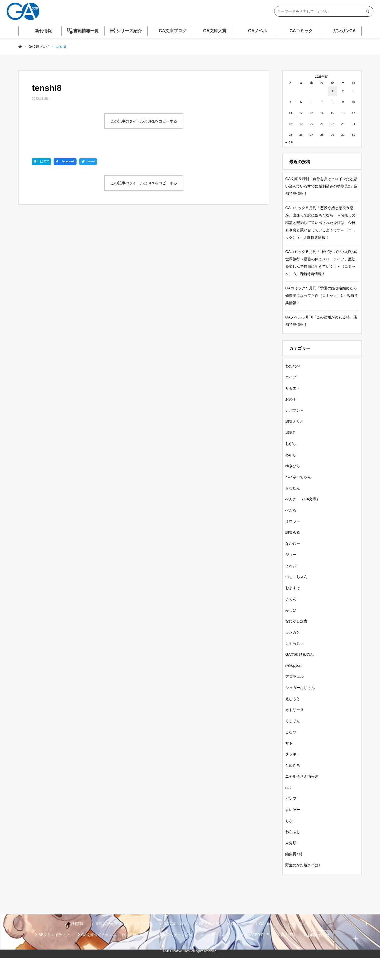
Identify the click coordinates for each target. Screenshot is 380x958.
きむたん (292, 488)
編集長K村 (293, 854)
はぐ (289, 787)
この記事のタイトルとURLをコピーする (144, 121)
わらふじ (292, 832)
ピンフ (290, 798)
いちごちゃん (296, 577)
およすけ (292, 588)
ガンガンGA (344, 31)
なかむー (292, 543)
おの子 (290, 399)
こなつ (290, 732)
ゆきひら (292, 466)
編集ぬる (292, 532)
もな (289, 821)
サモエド (292, 388)
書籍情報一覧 (86, 31)
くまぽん (292, 721)
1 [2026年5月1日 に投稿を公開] (332, 91)
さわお (290, 565)
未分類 (290, 843)
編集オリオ (294, 421)
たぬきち (292, 765)
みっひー (292, 610)
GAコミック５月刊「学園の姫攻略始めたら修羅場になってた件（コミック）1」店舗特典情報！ (321, 295)
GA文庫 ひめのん (299, 654)
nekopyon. (293, 665)
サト (289, 743)
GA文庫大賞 (214, 31)
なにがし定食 (296, 621)
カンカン (292, 632)
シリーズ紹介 (129, 31)
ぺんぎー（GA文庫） (302, 499)
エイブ (290, 377)
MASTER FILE (257, 935)
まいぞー (292, 809)
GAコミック (301, 31)
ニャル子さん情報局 (302, 776)
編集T (290, 432)
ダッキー (292, 754)
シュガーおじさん (300, 687)
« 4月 (289, 142)
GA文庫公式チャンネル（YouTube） (111, 935)
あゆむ (290, 455)
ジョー (290, 554)
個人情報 (288, 935)
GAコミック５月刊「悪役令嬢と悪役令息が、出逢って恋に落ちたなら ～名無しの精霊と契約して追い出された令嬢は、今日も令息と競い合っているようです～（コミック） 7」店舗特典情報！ (320, 223)
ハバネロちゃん (298, 477)
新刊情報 (43, 31)
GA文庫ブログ (172, 31)
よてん (290, 599)
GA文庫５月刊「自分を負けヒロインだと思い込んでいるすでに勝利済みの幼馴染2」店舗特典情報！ (321, 186)
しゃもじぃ (294, 643)
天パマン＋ (294, 410)
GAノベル (257, 31)
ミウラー (292, 521)
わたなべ (292, 366)
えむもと (292, 699)
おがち (290, 444)
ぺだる (290, 510)
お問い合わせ (318, 935)
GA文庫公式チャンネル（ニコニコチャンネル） (193, 935)
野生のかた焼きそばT (303, 865)
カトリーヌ (294, 710)
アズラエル (294, 676)
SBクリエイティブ (54, 935)
